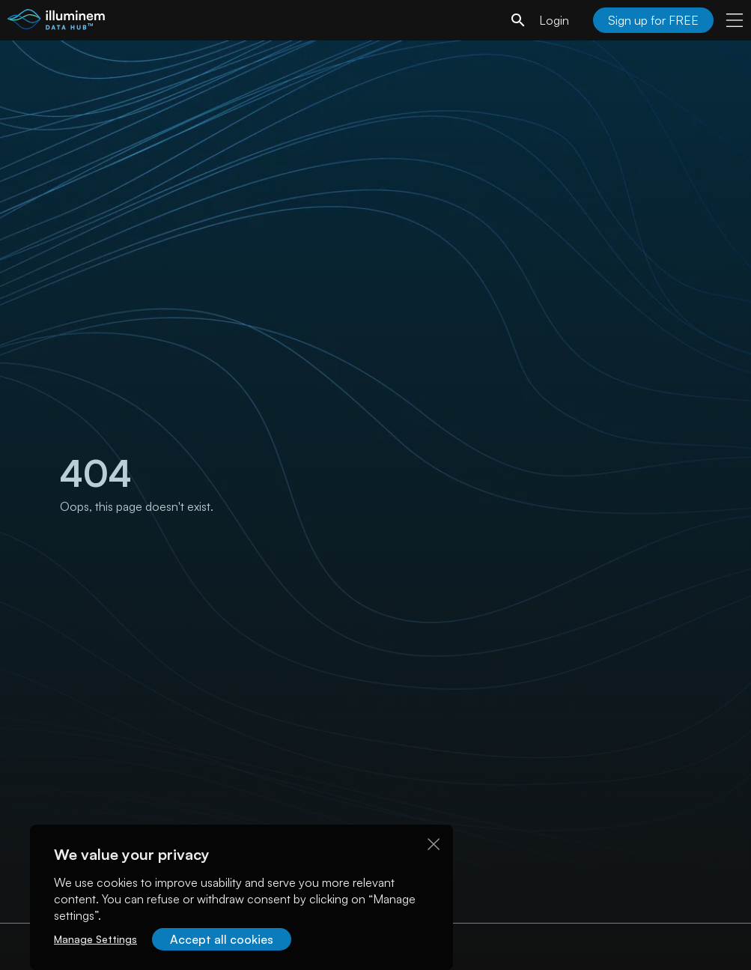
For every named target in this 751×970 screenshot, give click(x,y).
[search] (518, 20)
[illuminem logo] (56, 22)
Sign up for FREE (653, 20)
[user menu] (735, 20)
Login (554, 20)
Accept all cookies (221, 939)
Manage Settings (95, 939)
